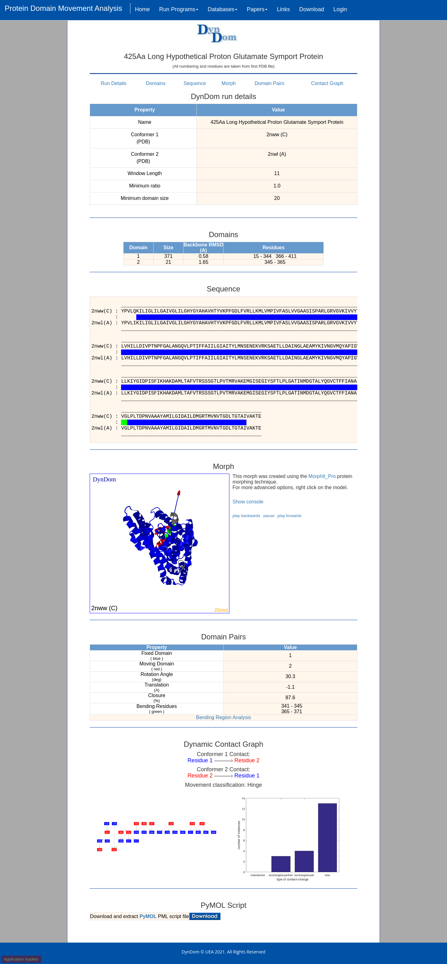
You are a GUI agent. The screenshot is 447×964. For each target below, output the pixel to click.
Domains (155, 83)
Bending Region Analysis (223, 717)
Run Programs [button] (178, 9)
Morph (229, 83)
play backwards (246, 515)
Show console (248, 501)
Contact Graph (327, 83)
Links (283, 9)
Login (340, 9)
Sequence (194, 83)
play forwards (289, 515)
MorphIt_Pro (322, 476)
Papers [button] (257, 9)
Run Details (114, 83)
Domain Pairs (269, 83)
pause (269, 515)
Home (142, 9)
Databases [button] (222, 9)
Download (311, 9)
